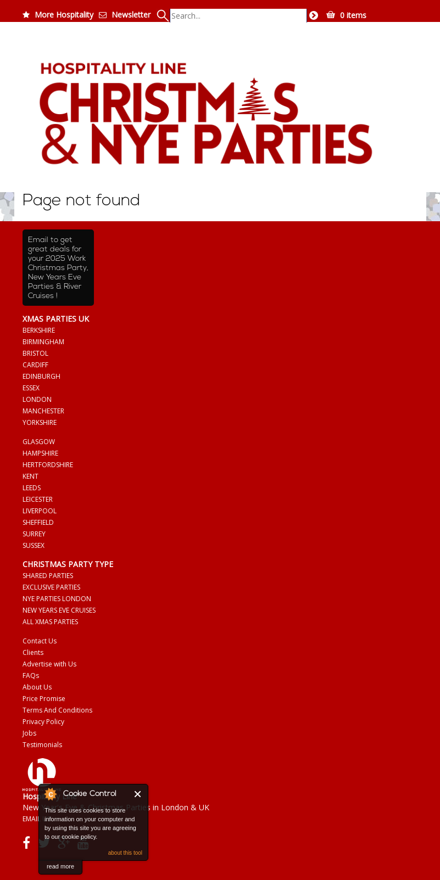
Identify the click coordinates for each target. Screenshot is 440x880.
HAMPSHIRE (40, 453)
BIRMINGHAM (43, 341)
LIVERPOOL (40, 510)
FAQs (31, 675)
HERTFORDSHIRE (48, 464)
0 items (353, 15)
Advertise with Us (49, 664)
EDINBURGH (41, 376)
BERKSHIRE (39, 330)
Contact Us (40, 641)
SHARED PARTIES (48, 575)
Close (138, 794)
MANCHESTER (43, 411)
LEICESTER (38, 499)
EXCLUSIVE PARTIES (51, 587)
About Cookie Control (50, 793)
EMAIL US (37, 818)
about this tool (125, 853)
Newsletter (131, 14)
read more (60, 866)
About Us (37, 687)
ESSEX (31, 388)
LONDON (37, 399)
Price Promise (44, 698)
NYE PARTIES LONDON (57, 598)
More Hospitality (64, 14)
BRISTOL (35, 353)
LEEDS (32, 487)
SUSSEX (33, 545)
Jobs (29, 733)
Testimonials (42, 744)
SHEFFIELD (38, 522)
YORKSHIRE (40, 422)
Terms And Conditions (57, 710)
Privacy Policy (43, 721)
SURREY (34, 534)
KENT (30, 476)
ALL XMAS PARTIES (50, 621)
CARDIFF (35, 364)
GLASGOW (39, 441)
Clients (33, 652)
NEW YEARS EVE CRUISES (59, 610)
